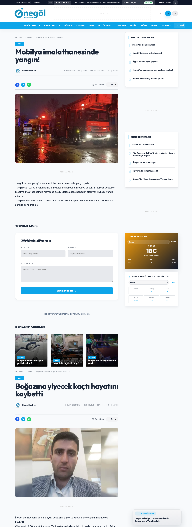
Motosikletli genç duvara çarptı (148, 78)
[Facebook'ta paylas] (17, 85)
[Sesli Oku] (98, 84)
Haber (29, 38)
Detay (173, 242)
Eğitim (133, 25)
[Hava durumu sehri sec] (148, 242)
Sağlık (144, 25)
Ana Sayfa (19, 38)
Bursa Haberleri (52, 25)
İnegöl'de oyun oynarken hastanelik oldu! (153, 70)
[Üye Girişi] (175, 13)
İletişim (168, 2)
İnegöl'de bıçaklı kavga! (143, 45)
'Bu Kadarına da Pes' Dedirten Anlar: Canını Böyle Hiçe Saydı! (87, 2)
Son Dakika (14, 25)
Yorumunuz (27, 263)
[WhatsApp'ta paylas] (29, 85)
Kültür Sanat (105, 25)
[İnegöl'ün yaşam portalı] (30, 13)
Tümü (173, 282)
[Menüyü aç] (179, 25)
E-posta (72, 248)
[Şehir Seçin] (40, 3)
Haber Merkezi (29, 71)
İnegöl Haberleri (32, 25)
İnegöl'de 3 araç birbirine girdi (147, 53)
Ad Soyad (25, 248)
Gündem (68, 25)
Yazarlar (166, 25)
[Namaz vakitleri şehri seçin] (149, 282)
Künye (161, 2)
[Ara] (161, 13)
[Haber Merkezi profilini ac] (18, 70)
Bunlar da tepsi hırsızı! (120, 2)
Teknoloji (121, 25)
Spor (91, 25)
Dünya (154, 25)
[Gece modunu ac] (175, 2)
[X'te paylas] (23, 85)
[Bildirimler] (168, 13)
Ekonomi (80, 25)
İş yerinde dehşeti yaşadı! (145, 61)
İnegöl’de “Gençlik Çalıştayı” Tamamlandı (153, 179)
